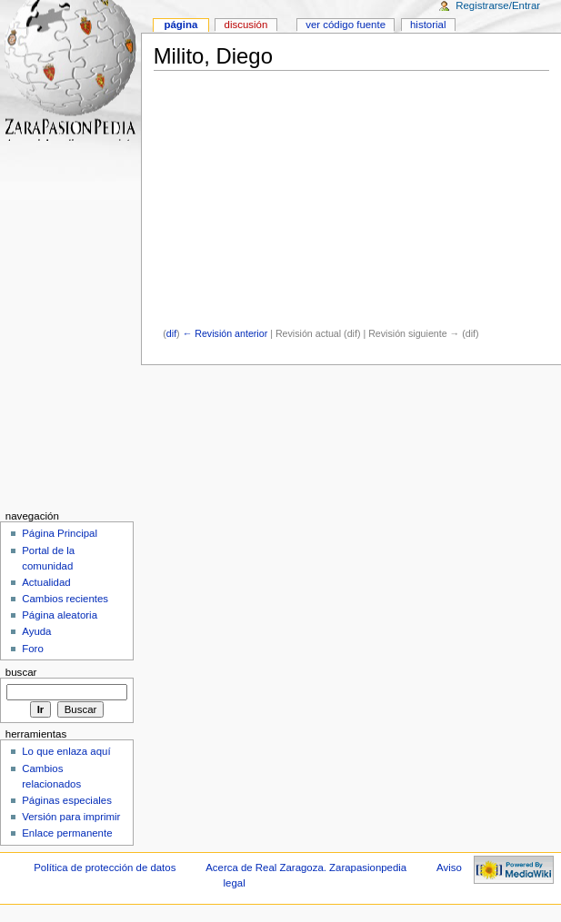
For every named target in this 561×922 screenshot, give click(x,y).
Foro (33, 648)
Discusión (246, 24)
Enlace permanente (67, 833)
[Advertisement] (356, 201)
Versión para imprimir (71, 816)
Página (180, 24)
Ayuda (36, 631)
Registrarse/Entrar (498, 5)
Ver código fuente (346, 24)
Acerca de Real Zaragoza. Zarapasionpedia (305, 867)
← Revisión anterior (225, 333)
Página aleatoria (59, 615)
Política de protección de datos (104, 867)
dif (171, 333)
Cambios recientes (65, 598)
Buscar (21, 672)
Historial (428, 24)
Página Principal (59, 533)
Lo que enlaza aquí (66, 751)
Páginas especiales (67, 800)
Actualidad (46, 582)
